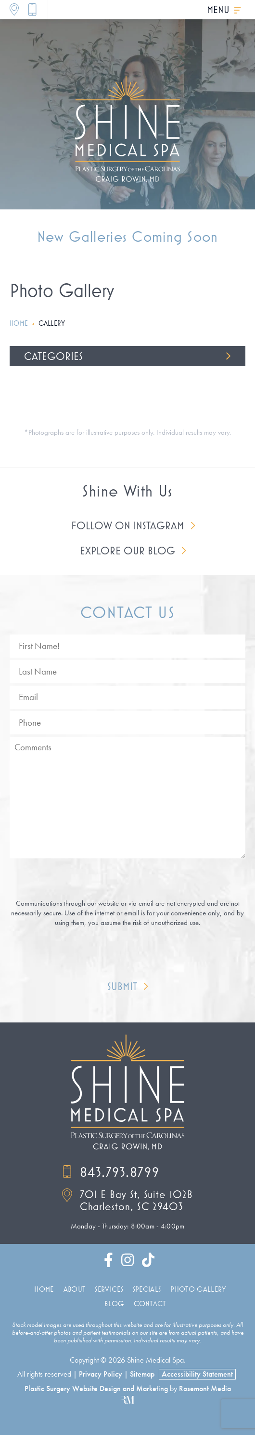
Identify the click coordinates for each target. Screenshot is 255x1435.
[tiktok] (148, 1262)
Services (109, 1288)
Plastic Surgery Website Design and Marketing (96, 1389)
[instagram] (127, 1262)
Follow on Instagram (127, 525)
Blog (114, 1303)
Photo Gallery (198, 1288)
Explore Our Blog (127, 550)
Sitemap (142, 1374)
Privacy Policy (100, 1374)
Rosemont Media (205, 1389)
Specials (147, 1288)
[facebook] (108, 1262)
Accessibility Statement (197, 1374)
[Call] (32, 9)
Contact (150, 1303)
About (75, 1288)
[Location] (14, 9)
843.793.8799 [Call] (110, 1172)
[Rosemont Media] (127, 1400)
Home (19, 323)
